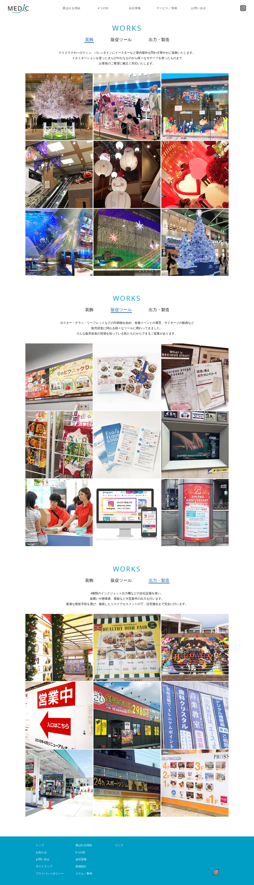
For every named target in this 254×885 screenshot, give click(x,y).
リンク (119, 845)
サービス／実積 (166, 8)
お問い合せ (198, 8)
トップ (40, 845)
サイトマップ (44, 866)
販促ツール (121, 39)
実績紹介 (81, 866)
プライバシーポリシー (50, 873)
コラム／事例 (83, 873)
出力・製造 (159, 39)
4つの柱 (103, 8)
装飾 (89, 39)
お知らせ (41, 852)
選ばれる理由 (71, 8)
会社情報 (135, 8)
